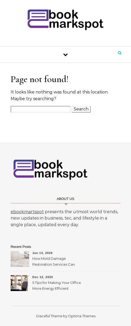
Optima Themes (81, 316)
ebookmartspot (27, 211)
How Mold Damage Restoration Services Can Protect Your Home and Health (53, 262)
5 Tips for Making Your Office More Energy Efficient (56, 285)
